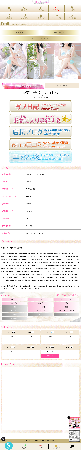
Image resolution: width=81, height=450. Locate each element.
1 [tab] (33, 81)
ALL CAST (40, 39)
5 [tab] (45, 81)
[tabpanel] (40, 61)
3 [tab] (39, 81)
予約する (50, 355)
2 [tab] (36, 81)
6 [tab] (48, 81)
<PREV (20, 32)
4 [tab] (42, 81)
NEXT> (61, 32)
